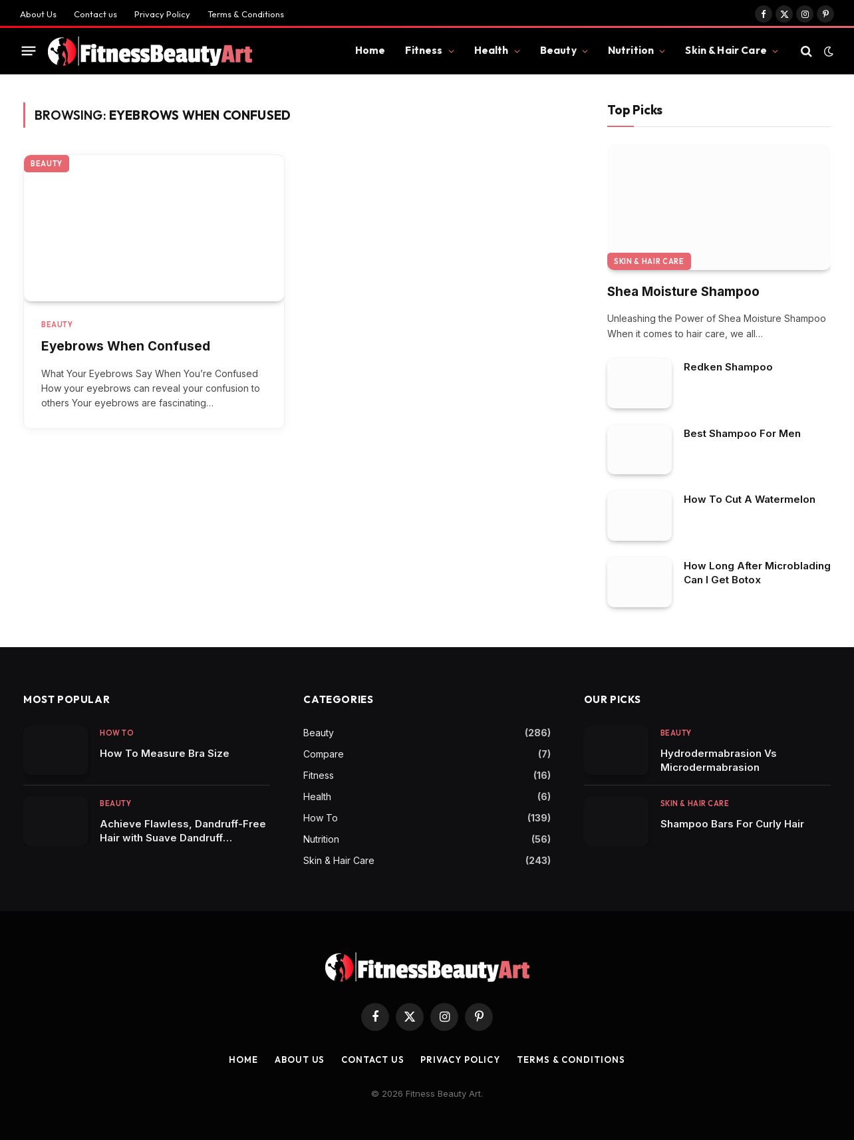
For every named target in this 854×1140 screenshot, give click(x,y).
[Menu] (29, 51)
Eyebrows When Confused (125, 346)
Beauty (558, 50)
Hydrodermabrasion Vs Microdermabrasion (718, 760)
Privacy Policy (162, 14)
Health (491, 50)
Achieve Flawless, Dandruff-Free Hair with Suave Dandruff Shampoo (183, 831)
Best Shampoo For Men (742, 433)
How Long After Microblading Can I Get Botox (757, 572)
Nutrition (631, 50)
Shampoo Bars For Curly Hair (732, 823)
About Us (38, 14)
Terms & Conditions (246, 14)
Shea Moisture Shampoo (683, 291)
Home (370, 50)
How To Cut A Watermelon (749, 499)
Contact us (95, 14)
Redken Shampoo (728, 366)
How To (117, 733)
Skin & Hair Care (725, 50)
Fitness (423, 50)
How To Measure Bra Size (164, 753)
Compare (323, 754)
